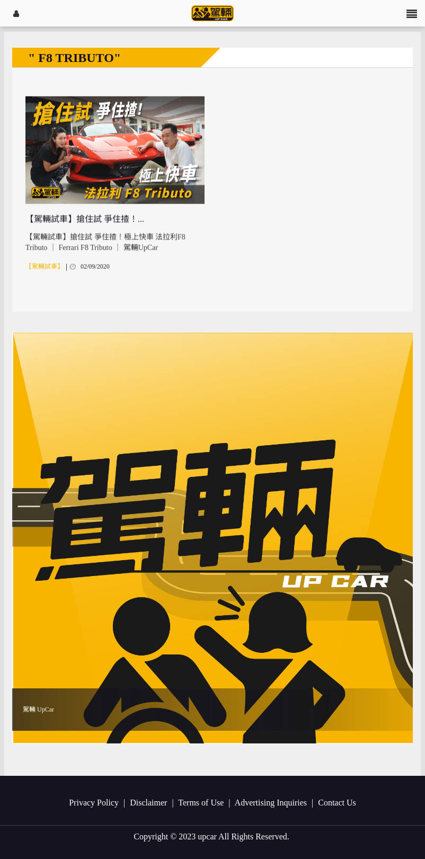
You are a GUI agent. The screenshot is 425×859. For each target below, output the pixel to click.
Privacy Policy (95, 802)
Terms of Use (202, 802)
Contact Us (337, 802)
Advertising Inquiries (272, 802)
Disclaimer (149, 802)
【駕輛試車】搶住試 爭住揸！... (84, 228)
